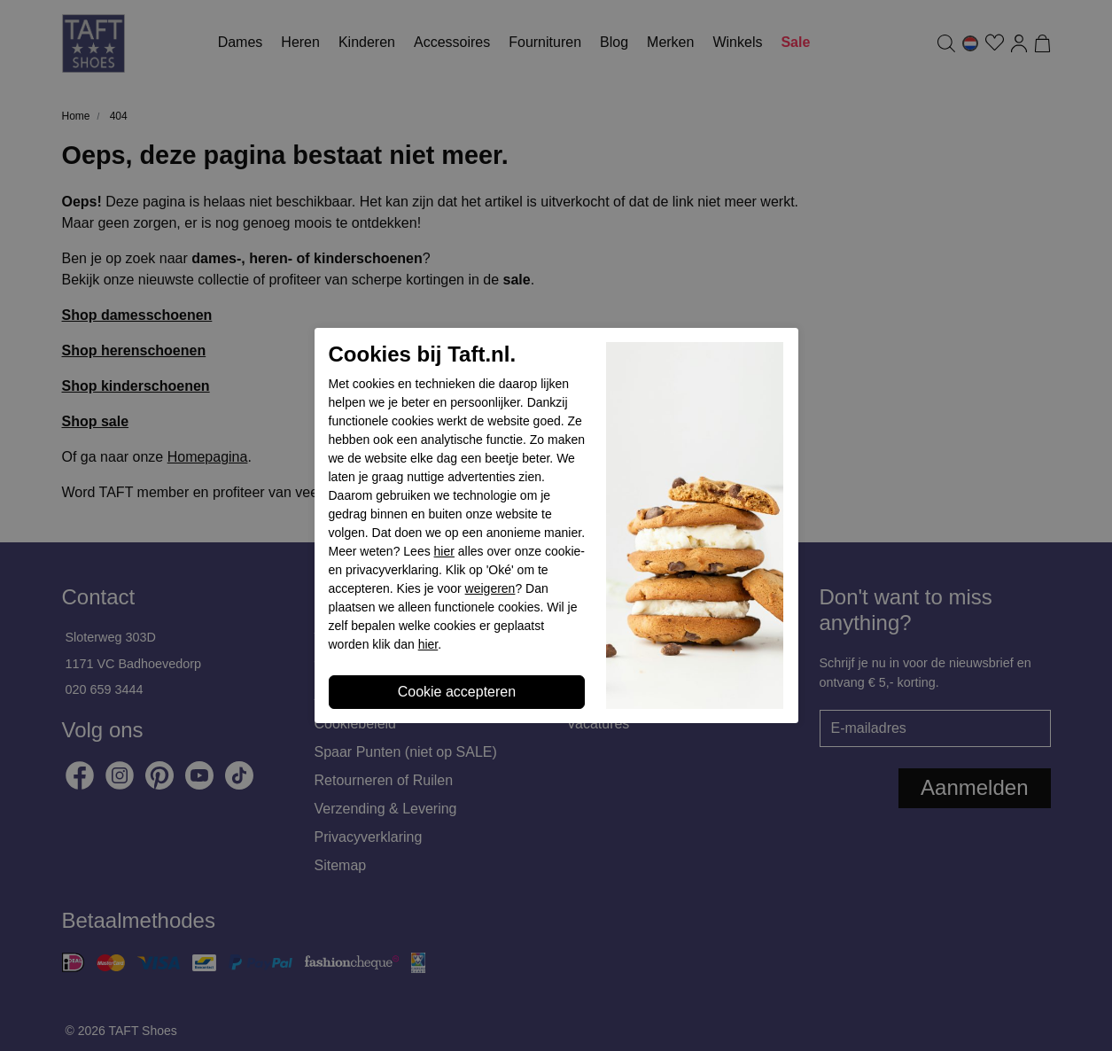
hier (444, 551)
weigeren (490, 588)
